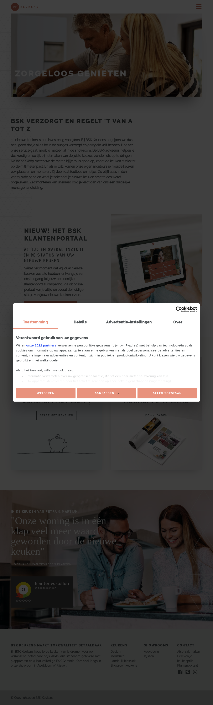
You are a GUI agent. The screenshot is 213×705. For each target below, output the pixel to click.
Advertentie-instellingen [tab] (128, 322)
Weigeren (45, 393)
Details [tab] (80, 322)
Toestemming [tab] (35, 322)
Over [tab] (177, 322)
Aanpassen (107, 393)
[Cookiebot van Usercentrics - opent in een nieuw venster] (179, 309)
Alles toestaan (167, 393)
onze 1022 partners (41, 345)
